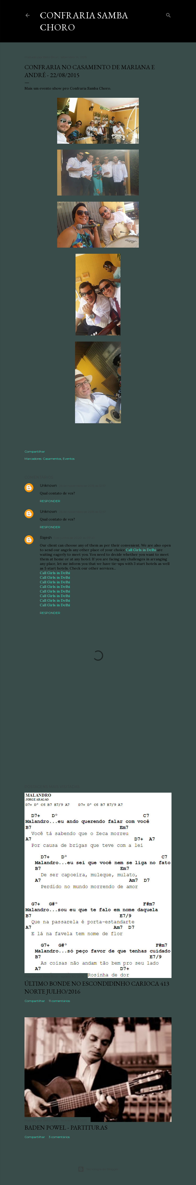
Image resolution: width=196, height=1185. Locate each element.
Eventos (69, 459)
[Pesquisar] (168, 14)
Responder (50, 501)
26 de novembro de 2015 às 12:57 (82, 486)
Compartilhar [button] (34, 451)
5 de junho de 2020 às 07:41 (74, 538)
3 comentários (59, 1137)
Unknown (48, 485)
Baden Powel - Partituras (65, 1127)
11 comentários (59, 1001)
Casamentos (52, 459)
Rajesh (46, 537)
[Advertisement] (98, 736)
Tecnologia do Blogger (98, 1169)
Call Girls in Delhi (141, 550)
